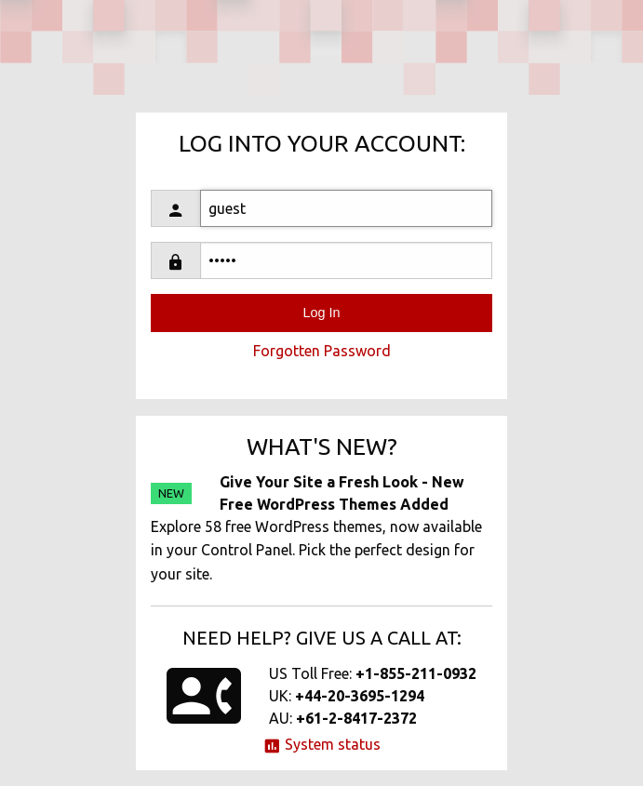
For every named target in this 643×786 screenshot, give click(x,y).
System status (321, 744)
